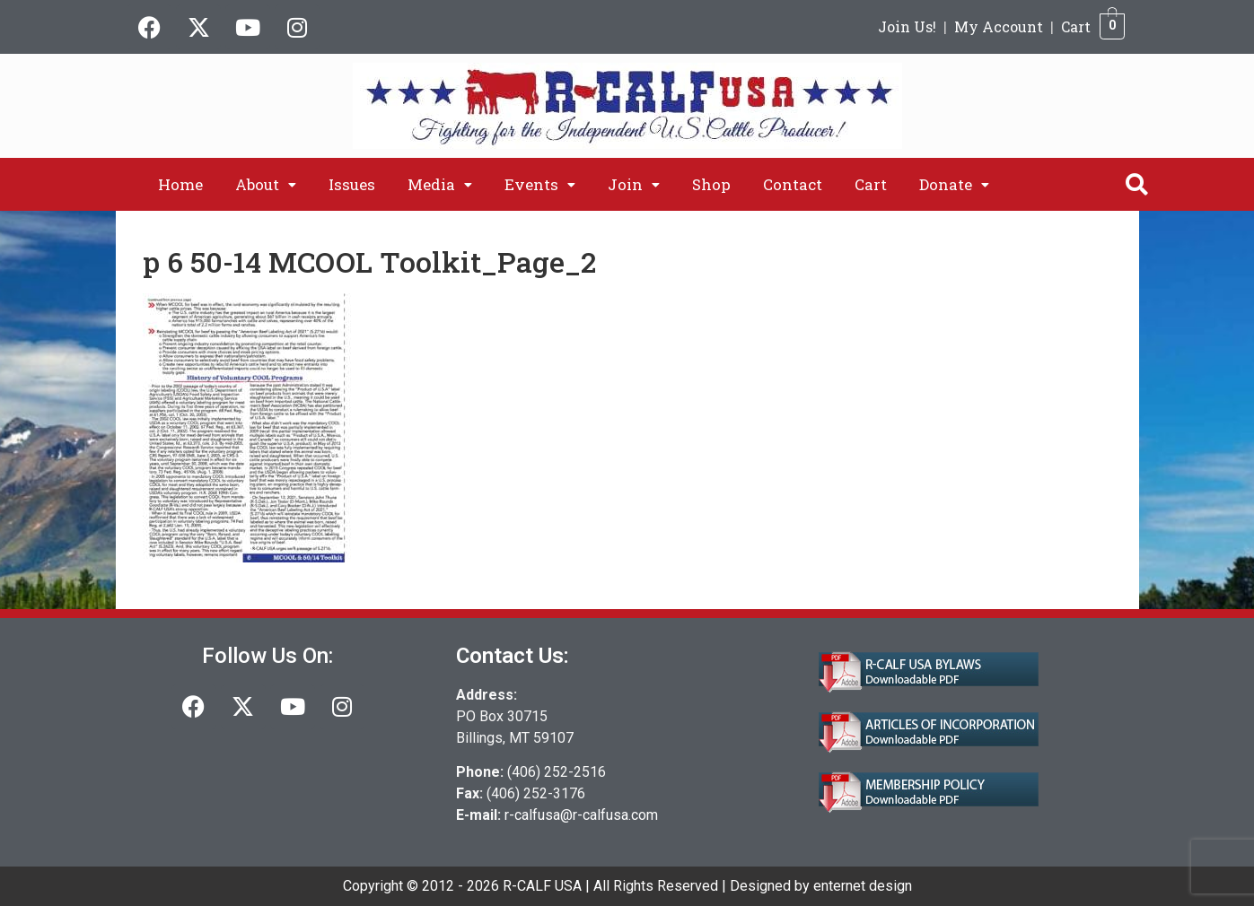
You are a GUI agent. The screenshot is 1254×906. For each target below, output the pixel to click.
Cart (1076, 26)
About (265, 184)
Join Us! (907, 26)
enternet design (862, 885)
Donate (954, 184)
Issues (352, 184)
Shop (711, 184)
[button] (265, 184)
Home (180, 184)
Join (634, 184)
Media (440, 184)
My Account (998, 26)
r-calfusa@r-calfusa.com (581, 814)
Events (539, 184)
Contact (792, 184)
